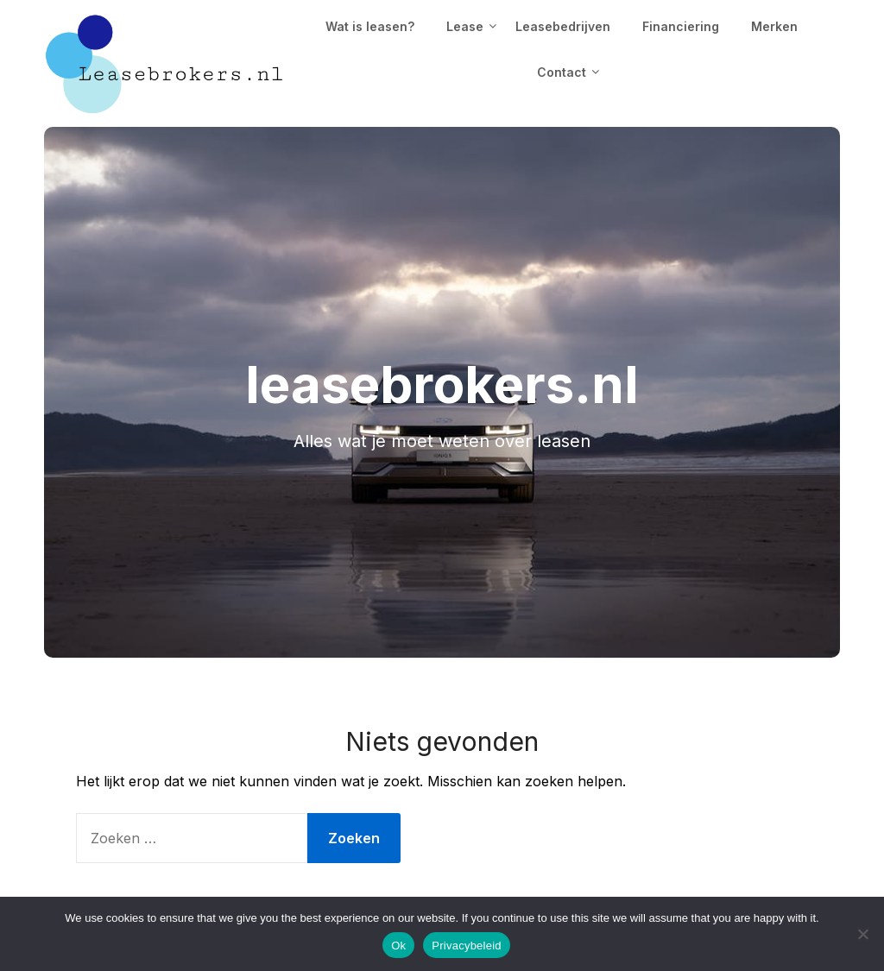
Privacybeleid (467, 945)
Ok (398, 945)
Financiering (680, 26)
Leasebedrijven (562, 26)
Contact (561, 72)
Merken (774, 26)
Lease (464, 26)
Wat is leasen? (369, 26)
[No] (862, 934)
